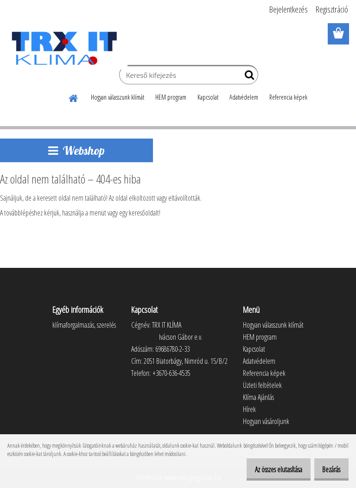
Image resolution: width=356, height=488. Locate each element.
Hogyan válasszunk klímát (117, 97)
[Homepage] (74, 97)
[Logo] (63, 48)
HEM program (170, 97)
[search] (247, 77)
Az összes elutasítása (268, 469)
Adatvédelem (243, 97)
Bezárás (328, 469)
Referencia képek (288, 97)
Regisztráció (332, 9)
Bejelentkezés (288, 9)
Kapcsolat (207, 97)
